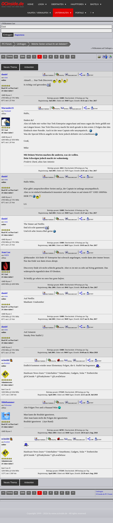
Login (41, 4)
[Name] (56, 27)
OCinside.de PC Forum (104, 494)
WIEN (6, 255)
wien (6, 78)
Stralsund (7, 111)
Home (30, 4)
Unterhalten (62, 12)
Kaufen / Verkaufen (37, 12)
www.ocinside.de (59, 513)
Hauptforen (77, 4)
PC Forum (7, 44)
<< (29, 56)
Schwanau (7, 405)
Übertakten (57, 4)
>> (73, 56)
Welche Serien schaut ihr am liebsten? (49, 44)
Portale (79, 12)
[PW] (56, 31)
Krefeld (7, 363)
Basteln (94, 4)
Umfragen (21, 44)
